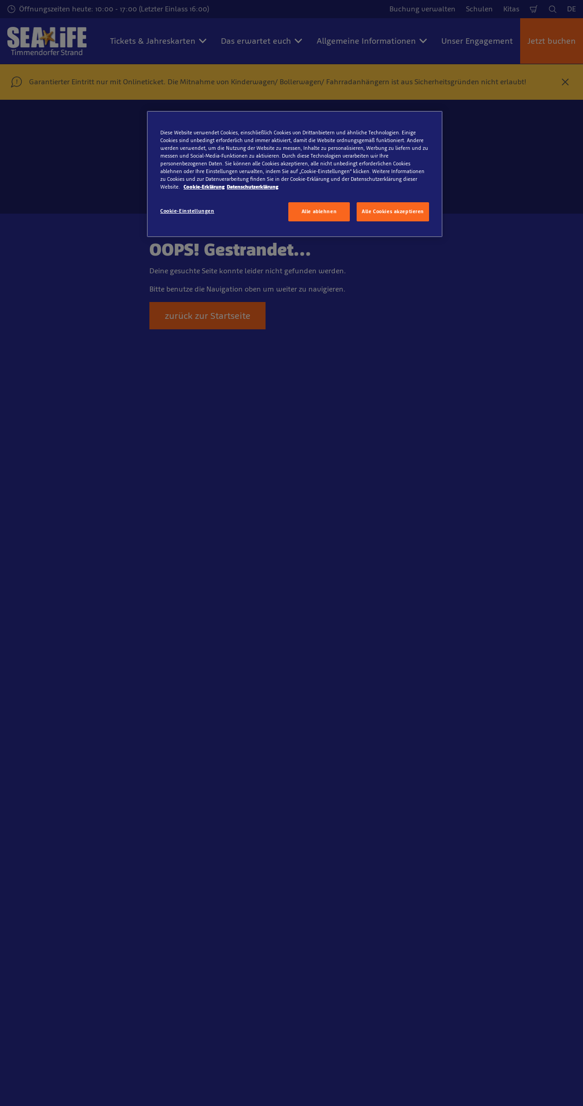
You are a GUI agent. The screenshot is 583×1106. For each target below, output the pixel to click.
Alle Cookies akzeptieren (393, 211)
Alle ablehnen (319, 211)
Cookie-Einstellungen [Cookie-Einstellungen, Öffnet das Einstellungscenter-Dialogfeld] (187, 211)
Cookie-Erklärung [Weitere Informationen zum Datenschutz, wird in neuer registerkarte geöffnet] (204, 187)
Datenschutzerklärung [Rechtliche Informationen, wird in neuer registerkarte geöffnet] (252, 187)
